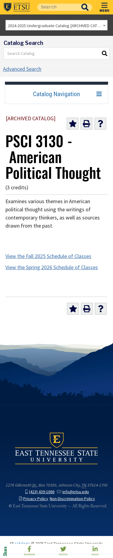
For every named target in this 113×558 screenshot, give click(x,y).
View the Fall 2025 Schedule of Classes (48, 256)
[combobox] (56, 25)
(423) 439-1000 (40, 492)
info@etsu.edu (73, 492)
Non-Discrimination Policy (72, 499)
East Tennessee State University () (17, 7)
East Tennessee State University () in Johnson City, (56, 448)
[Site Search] (57, 7)
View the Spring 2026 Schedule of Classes (51, 267)
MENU (104, 6)
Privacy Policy (33, 499)
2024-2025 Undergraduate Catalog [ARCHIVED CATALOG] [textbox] (57, 26)
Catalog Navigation (56, 94)
